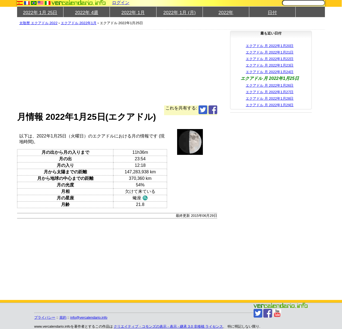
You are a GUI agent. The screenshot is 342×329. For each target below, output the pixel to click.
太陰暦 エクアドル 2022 (38, 23)
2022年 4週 (86, 12)
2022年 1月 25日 (40, 12)
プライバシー (44, 317)
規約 (62, 317)
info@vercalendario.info (88, 317)
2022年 (226, 12)
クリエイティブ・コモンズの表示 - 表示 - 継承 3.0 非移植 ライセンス (168, 326)
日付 (272, 12)
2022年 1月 (133, 12)
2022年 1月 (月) (179, 12)
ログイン (120, 2)
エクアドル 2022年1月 (79, 23)
